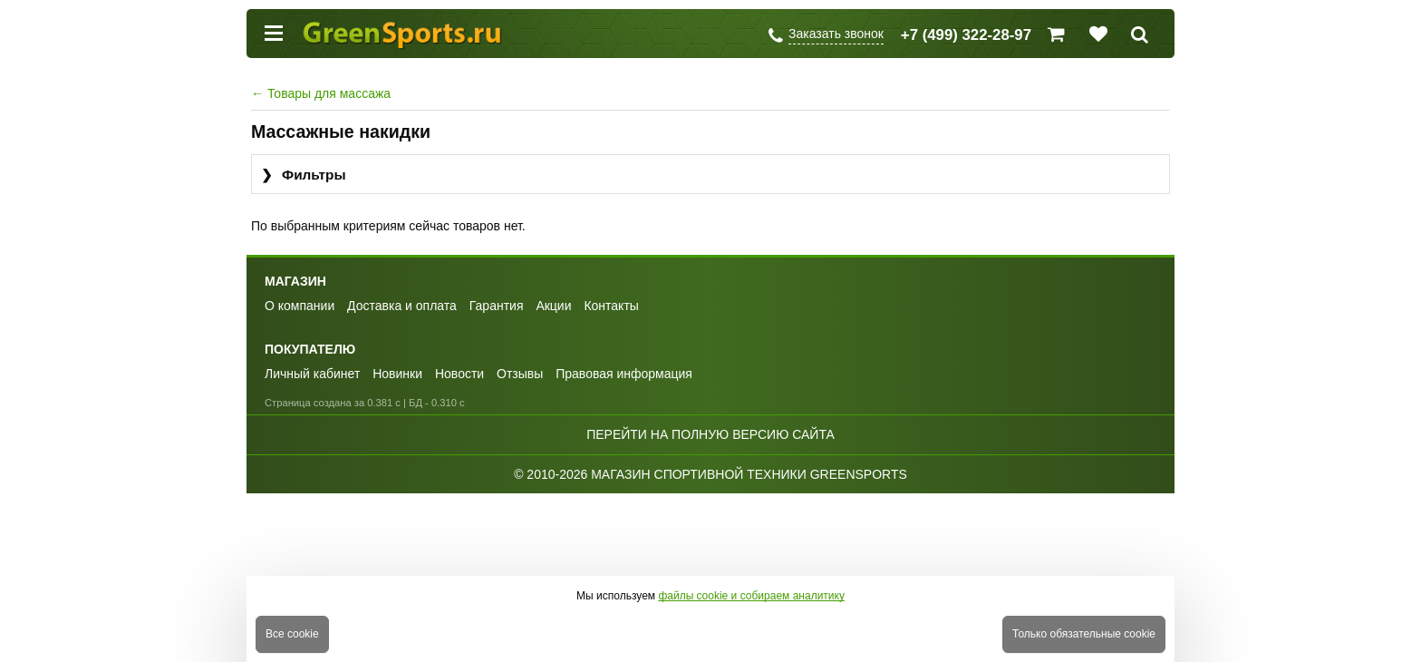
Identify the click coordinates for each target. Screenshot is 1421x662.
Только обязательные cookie (1083, 634)
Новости (459, 373)
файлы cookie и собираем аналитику (751, 595)
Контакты (611, 305)
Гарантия (496, 305)
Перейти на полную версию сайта (710, 434)
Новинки (397, 373)
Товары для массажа (321, 93)
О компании (299, 305)
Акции (553, 305)
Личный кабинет (312, 373)
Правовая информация (624, 373)
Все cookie (292, 634)
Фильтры (303, 175)
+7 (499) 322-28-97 (966, 35)
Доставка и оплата (402, 305)
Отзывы (520, 373)
